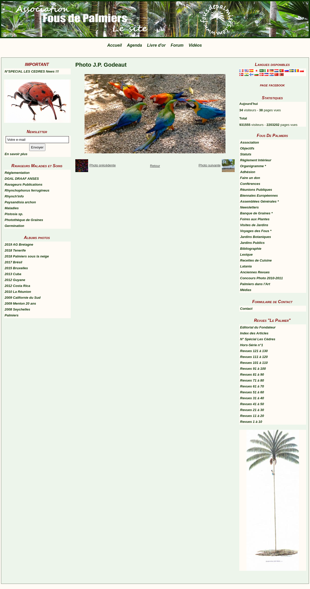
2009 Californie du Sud (22, 298)
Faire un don (250, 178)
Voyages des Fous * (255, 231)
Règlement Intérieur (255, 160)
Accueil (114, 45)
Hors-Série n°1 (251, 345)
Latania (246, 266)
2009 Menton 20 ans (20, 303)
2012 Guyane (15, 280)
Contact (246, 309)
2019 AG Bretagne (19, 244)
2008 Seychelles (17, 309)
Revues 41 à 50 (252, 404)
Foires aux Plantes (255, 219)
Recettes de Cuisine (256, 260)
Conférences (250, 184)
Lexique (246, 254)
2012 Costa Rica (17, 286)
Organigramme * (253, 166)
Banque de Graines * (256, 213)
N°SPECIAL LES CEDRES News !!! (32, 71)
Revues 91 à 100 (253, 369)
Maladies (12, 208)
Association (249, 142)
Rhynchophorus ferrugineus (27, 190)
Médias (245, 290)
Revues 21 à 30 (252, 410)
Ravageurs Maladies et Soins (37, 166)
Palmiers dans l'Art (255, 284)
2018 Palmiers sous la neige (27, 256)
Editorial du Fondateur (258, 327)
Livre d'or (156, 45)
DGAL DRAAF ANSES (22, 179)
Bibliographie (250, 249)
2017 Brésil (13, 262)
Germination (14, 226)
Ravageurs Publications (23, 184)
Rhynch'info (14, 196)
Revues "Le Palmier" (272, 320)
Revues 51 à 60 (252, 392)
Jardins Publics (252, 243)
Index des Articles (254, 333)
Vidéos (195, 45)
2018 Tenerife (15, 250)
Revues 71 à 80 (252, 380)
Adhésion (247, 172)
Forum (177, 45)
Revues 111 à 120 (254, 357)
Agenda (134, 45)
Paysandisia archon (20, 202)
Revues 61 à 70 (252, 386)
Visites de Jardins (254, 225)
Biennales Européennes (259, 195)
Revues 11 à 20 (252, 416)
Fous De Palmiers (272, 135)
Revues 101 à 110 (254, 363)
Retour (155, 166)
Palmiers (11, 315)
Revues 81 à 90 (252, 374)
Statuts (245, 154)
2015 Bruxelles (16, 268)
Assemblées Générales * (259, 201)
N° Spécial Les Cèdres (257, 339)
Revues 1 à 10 (251, 422)
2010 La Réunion (18, 292)
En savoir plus (16, 154)
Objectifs (247, 148)
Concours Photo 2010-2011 (261, 278)
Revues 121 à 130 (254, 351)
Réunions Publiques (256, 190)
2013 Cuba (13, 274)
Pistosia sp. (14, 214)
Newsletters (249, 207)
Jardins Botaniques (255, 237)
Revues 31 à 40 (252, 398)
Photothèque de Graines (24, 220)
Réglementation (17, 173)
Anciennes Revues (255, 272)
